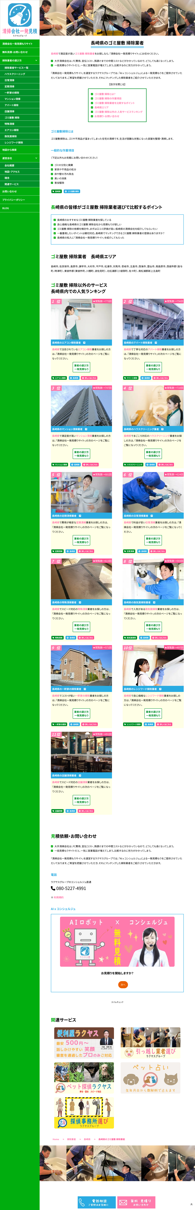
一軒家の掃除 (82, 695)
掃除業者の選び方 (12, 60)
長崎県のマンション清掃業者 (69, 429)
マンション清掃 (84, 436)
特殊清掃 (82, 609)
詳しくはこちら (90, 378)
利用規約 (59, 897)
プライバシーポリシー (13, 200)
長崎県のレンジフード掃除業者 (142, 689)
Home (56, 1139)
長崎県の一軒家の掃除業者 (69, 689)
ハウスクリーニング (159, 436)
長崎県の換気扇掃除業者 (139, 602)
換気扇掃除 (151, 609)
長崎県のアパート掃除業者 (140, 342)
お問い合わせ (9, 191)
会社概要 (9, 165)
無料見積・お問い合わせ (15, 52)
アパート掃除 (155, 349)
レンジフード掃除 (154, 695)
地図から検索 (9, 150)
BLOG (5, 208)
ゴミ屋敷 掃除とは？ (104, 94)
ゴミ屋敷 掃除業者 (85, 53)
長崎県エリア (101, 107)
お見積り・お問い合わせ (106, 116)
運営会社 (7, 158)
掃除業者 (71, 1139)
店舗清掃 (82, 782)
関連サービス (12, 184)
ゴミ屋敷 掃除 (73, 191)
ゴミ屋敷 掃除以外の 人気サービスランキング (118, 112)
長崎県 (54, 53)
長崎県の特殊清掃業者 (66, 602)
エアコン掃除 (85, 349)
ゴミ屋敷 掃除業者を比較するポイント (114, 103)
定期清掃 (81, 522)
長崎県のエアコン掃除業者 (68, 342)
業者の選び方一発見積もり (81, 367)
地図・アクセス (12, 171)
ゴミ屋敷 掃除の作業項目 (108, 98)
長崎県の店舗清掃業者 (66, 775)
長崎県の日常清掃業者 (138, 515)
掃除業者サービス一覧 (16, 67)
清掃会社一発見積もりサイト (17, 43)
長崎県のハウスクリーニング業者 (143, 429)
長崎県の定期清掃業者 (66, 515)
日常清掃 (150, 522)
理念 (7, 178)
